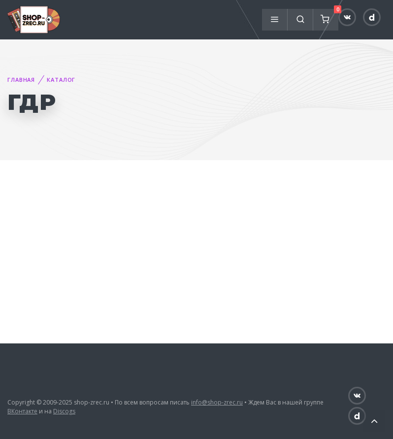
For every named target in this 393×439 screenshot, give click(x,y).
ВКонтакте (22, 411)
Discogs (64, 411)
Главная (21, 79)
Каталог (61, 79)
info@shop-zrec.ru (217, 402)
